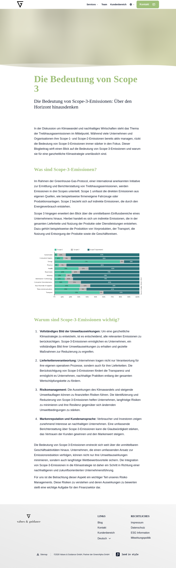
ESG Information (140, 532)
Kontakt (102, 527)
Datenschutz (138, 527)
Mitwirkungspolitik (141, 537)
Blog (100, 522)
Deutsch (104, 538)
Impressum (137, 522)
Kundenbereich (106, 532)
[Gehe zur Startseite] (20, 4)
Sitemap (42, 554)
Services (92, 4)
